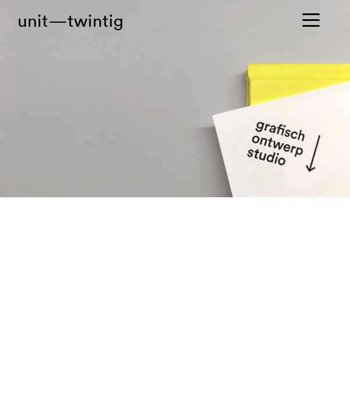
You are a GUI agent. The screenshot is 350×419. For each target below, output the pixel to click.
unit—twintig (70, 20)
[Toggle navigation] (314, 20)
